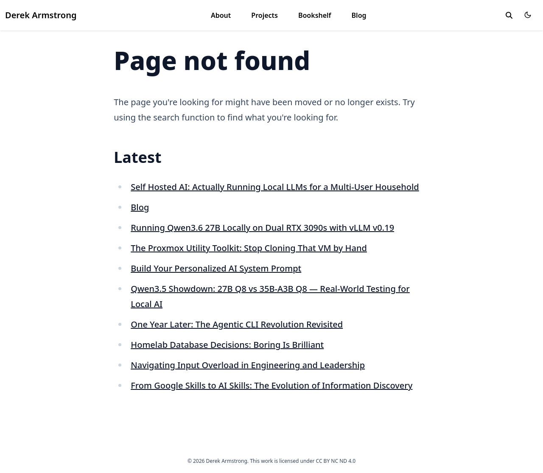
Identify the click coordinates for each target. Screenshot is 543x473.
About (221, 15)
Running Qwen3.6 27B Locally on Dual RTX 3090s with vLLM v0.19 (262, 227)
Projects (264, 15)
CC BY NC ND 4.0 (336, 461)
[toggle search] (509, 15)
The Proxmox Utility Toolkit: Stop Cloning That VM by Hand (249, 248)
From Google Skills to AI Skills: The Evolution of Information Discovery (271, 385)
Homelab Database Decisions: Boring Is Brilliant (227, 344)
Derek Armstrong (40, 15)
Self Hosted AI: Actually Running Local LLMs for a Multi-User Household (275, 187)
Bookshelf (314, 15)
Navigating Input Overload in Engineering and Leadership (248, 365)
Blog (359, 15)
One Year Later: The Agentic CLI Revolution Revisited (237, 324)
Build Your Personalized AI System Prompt (216, 268)
